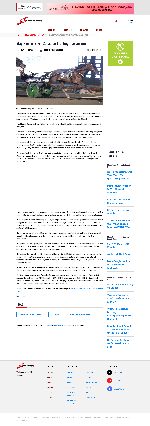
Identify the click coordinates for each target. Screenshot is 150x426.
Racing (70, 372)
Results (68, 29)
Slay (57, 314)
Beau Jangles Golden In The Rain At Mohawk (119, 189)
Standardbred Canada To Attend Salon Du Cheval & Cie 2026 (119, 329)
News (18, 35)
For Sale (71, 387)
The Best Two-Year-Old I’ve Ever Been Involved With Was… (119, 224)
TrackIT (84, 29)
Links (88, 377)
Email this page (27, 50)
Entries (52, 29)
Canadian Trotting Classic (32, 314)
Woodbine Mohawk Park (80, 314)
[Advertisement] (120, 108)
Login (120, 21)
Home (49, 397)
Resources (91, 382)
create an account (60, 325)
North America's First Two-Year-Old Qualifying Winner (119, 175)
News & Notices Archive (34, 35)
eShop (99, 29)
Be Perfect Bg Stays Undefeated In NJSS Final (119, 343)
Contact (90, 397)
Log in (48, 325)
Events (89, 372)
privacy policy (21, 420)
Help (88, 387)
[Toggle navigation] (132, 21)
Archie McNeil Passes (119, 254)
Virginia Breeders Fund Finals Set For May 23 (118, 298)
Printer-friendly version (53, 50)
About (89, 392)
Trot (69, 382)
